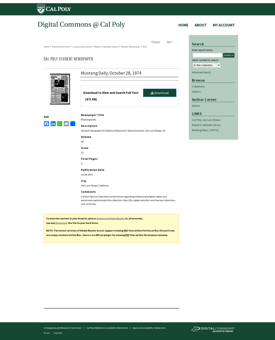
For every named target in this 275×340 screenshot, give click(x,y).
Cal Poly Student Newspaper (68, 59)
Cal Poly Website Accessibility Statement (107, 327)
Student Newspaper (130, 46)
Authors (196, 91)
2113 (145, 46)
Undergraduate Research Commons (62, 327)
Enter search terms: (202, 50)
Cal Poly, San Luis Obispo (206, 120)
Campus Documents (82, 46)
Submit (196, 106)
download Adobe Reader (110, 218)
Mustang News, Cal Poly (205, 130)
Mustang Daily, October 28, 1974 (111, 73)
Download (160, 93)
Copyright (58, 333)
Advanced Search (201, 72)
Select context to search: (205, 60)
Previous (156, 41)
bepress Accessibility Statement (148, 327)
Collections (198, 86)
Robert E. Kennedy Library (106, 46)
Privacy (47, 333)
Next (169, 41)
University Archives (61, 46)
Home (46, 46)
